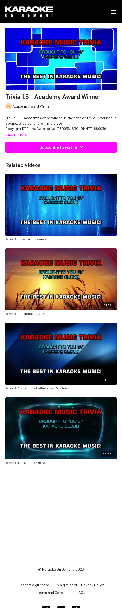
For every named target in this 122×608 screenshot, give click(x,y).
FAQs (81, 592)
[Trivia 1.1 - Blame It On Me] (61, 463)
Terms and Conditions (54, 592)
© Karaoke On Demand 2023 (61, 569)
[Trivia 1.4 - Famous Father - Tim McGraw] (61, 388)
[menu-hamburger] (113, 11)
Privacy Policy (92, 584)
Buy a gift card (65, 584)
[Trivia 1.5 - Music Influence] (61, 239)
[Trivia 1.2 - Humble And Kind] (61, 314)
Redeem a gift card (33, 584)
